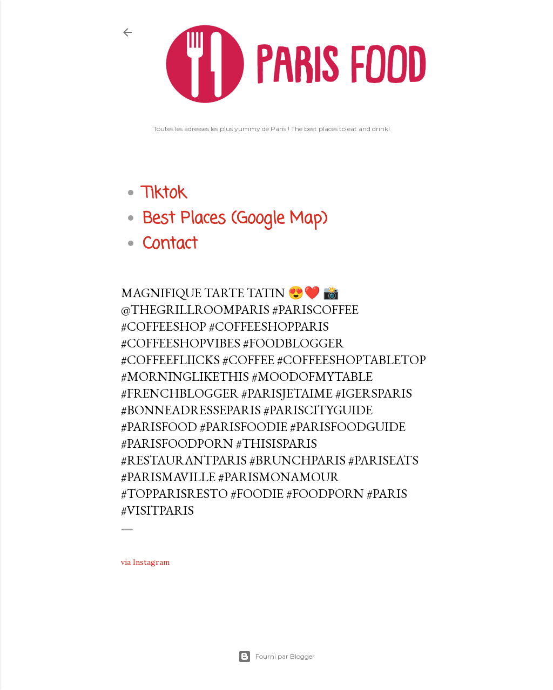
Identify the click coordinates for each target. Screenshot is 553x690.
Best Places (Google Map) (235, 219)
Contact (170, 244)
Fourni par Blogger (276, 656)
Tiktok (164, 193)
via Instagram (145, 562)
